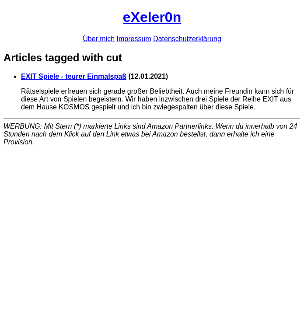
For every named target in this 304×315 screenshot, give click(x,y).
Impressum (134, 38)
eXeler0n (152, 17)
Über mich (99, 38)
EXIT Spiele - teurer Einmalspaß (73, 76)
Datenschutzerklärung (187, 38)
